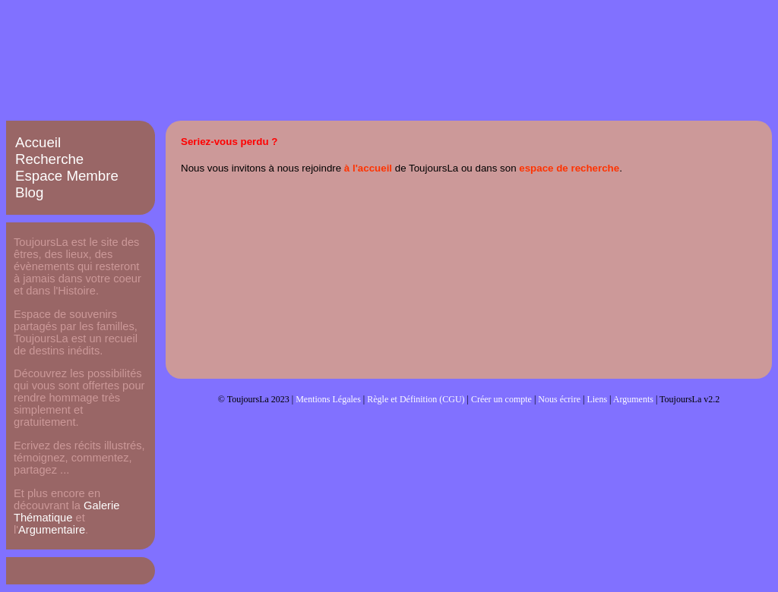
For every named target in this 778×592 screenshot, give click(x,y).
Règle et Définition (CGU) (415, 399)
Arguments (633, 399)
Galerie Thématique (66, 511)
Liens (597, 399)
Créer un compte (501, 399)
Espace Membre (67, 176)
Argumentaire (51, 530)
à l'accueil (368, 168)
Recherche (49, 159)
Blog (29, 192)
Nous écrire (559, 399)
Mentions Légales (328, 399)
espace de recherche (569, 168)
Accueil (38, 142)
